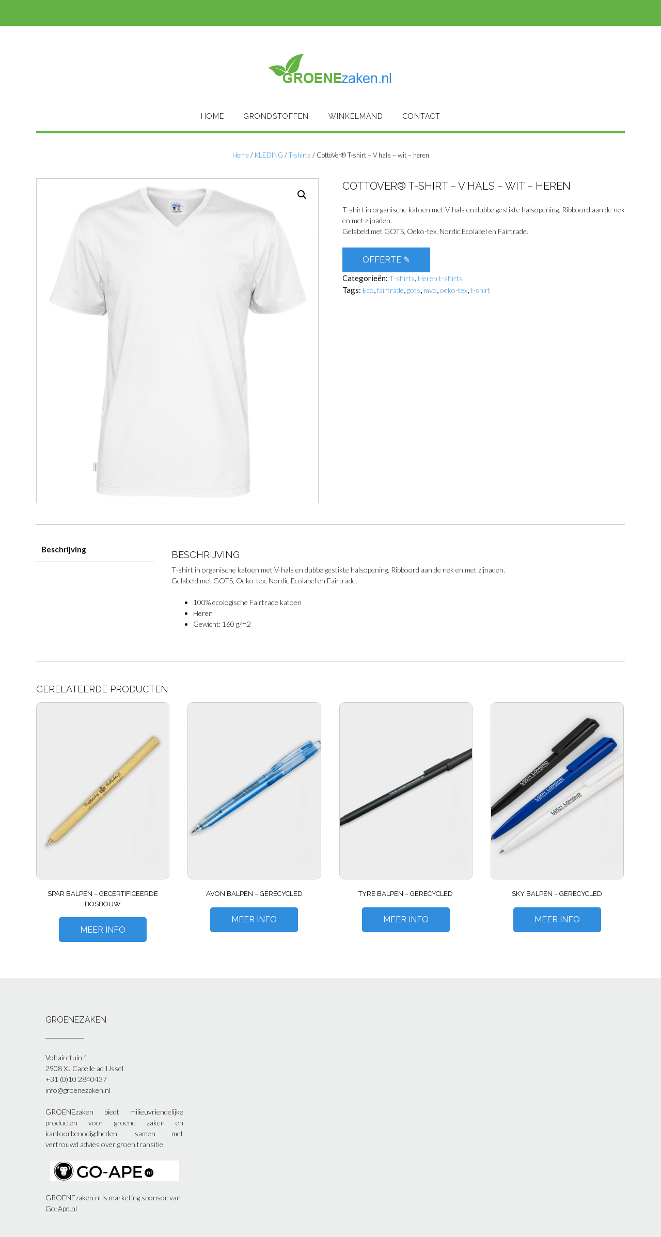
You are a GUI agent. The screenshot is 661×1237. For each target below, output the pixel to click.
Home (240, 155)
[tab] (95, 550)
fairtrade (390, 290)
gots (413, 290)
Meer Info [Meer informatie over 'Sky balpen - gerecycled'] (557, 919)
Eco (368, 290)
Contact (421, 116)
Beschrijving (63, 549)
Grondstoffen (276, 116)
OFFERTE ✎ (386, 260)
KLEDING (269, 155)
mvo (430, 290)
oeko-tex (453, 290)
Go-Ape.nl (61, 1208)
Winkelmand (355, 116)
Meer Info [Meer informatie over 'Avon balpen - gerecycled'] (254, 919)
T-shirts (300, 155)
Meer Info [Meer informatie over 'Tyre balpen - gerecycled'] (406, 919)
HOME (212, 116)
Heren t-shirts (440, 278)
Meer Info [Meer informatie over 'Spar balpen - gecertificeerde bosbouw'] (102, 930)
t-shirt (480, 290)
